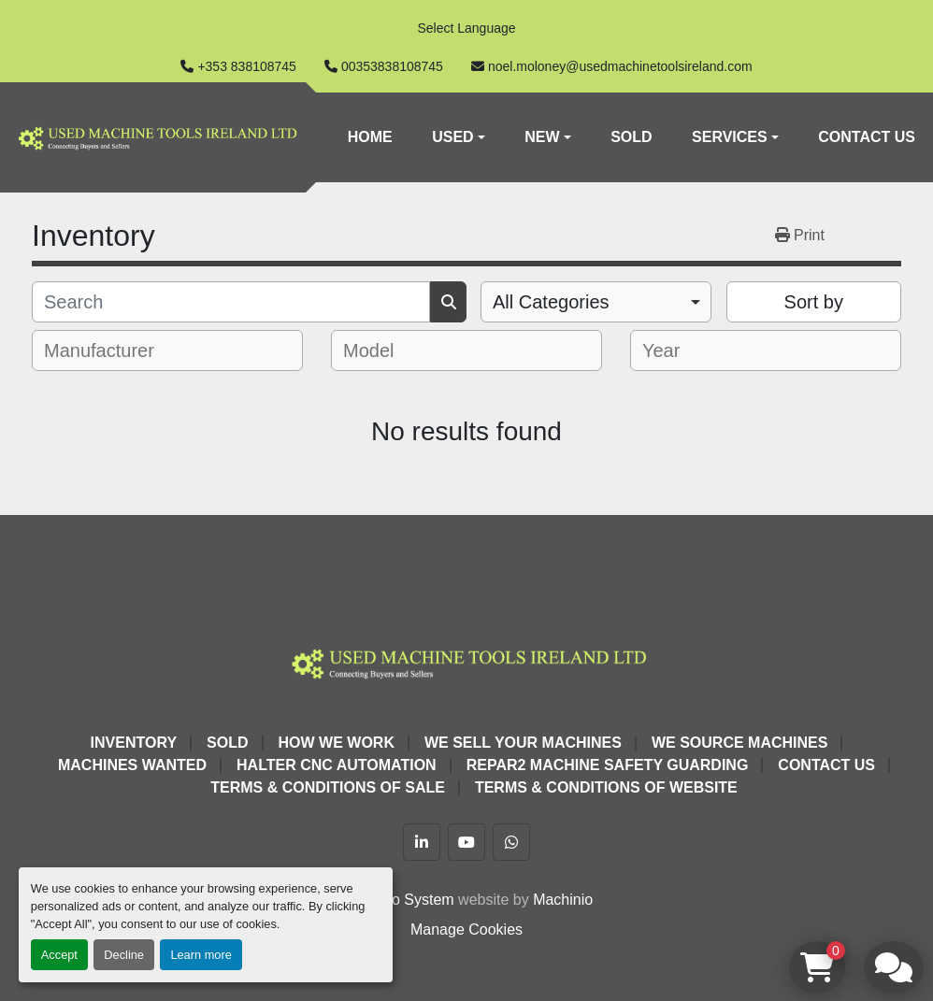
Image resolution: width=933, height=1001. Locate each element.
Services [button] (730, 137)
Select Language (466, 28)
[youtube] (466, 842)
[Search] (231, 301)
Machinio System (397, 900)
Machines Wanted (132, 765)
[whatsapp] (511, 842)
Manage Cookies (466, 929)
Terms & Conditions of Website (606, 787)
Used (452, 137)
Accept (59, 955)
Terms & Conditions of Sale (327, 787)
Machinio (563, 900)
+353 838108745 (246, 66)
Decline (124, 955)
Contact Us (866, 137)
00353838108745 (392, 66)
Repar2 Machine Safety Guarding (607, 765)
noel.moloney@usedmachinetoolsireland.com (620, 66)
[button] (458, 137)
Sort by (813, 302)
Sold (631, 137)
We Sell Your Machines (523, 743)
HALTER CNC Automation (337, 765)
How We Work (337, 743)
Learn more (200, 955)
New (541, 137)
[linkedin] (421, 842)
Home (370, 137)
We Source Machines (739, 743)
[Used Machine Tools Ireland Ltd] (466, 661)
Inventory (134, 743)
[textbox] (111, 350)
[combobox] (596, 301)
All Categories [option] (551, 302)
